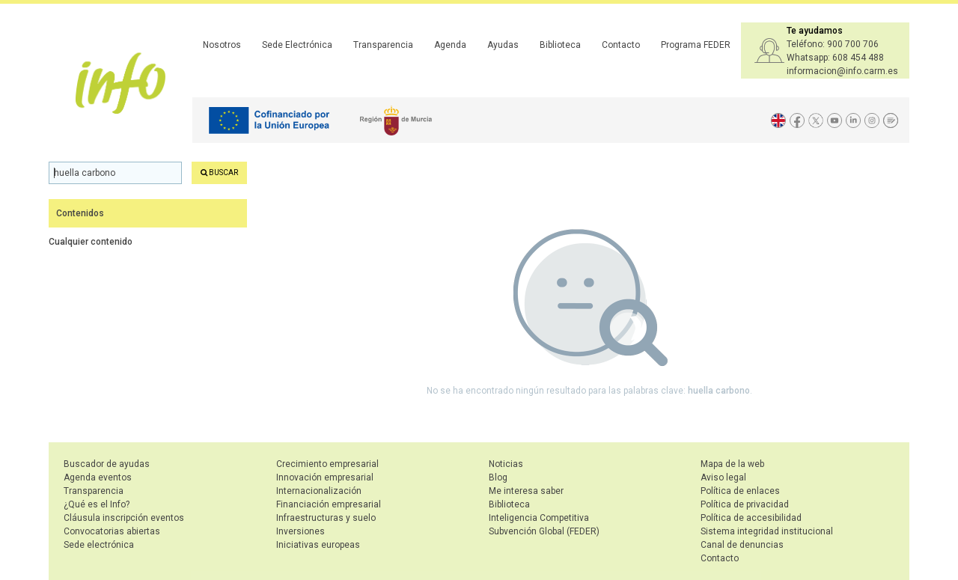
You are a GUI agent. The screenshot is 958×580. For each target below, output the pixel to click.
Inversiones (300, 531)
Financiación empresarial (328, 504)
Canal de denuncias (742, 545)
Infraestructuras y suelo (326, 518)
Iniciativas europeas (318, 545)
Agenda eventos (98, 477)
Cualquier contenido (90, 241)
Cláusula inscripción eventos (124, 518)
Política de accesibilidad (751, 518)
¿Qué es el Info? (96, 504)
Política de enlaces (740, 491)
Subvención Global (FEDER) (544, 531)
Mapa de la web (732, 464)
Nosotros (222, 45)
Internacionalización (318, 491)
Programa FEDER (695, 45)
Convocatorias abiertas (112, 531)
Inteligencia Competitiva (539, 518)
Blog (498, 477)
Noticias (506, 464)
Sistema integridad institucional (767, 531)
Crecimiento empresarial (327, 464)
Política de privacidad (745, 504)
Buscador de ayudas (107, 464)
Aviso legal (723, 477)
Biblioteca (560, 45)
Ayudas (503, 45)
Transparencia (383, 45)
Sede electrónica (99, 545)
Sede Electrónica (297, 45)
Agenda (450, 45)
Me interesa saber (526, 491)
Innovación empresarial (324, 477)
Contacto (621, 45)
